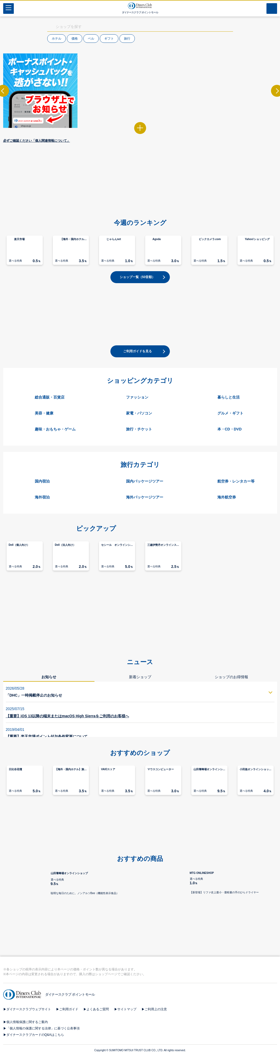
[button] (140, 214)
